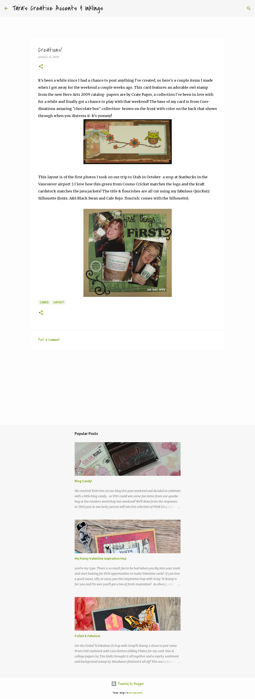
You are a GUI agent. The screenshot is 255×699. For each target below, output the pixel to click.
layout (59, 302)
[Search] (109, 8)
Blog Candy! (83, 481)
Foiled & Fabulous (87, 636)
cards (44, 302)
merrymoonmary (136, 692)
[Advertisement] (127, 387)
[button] (40, 67)
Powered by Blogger (127, 683)
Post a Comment (49, 339)
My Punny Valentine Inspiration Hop (100, 558)
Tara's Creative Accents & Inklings (57, 8)
